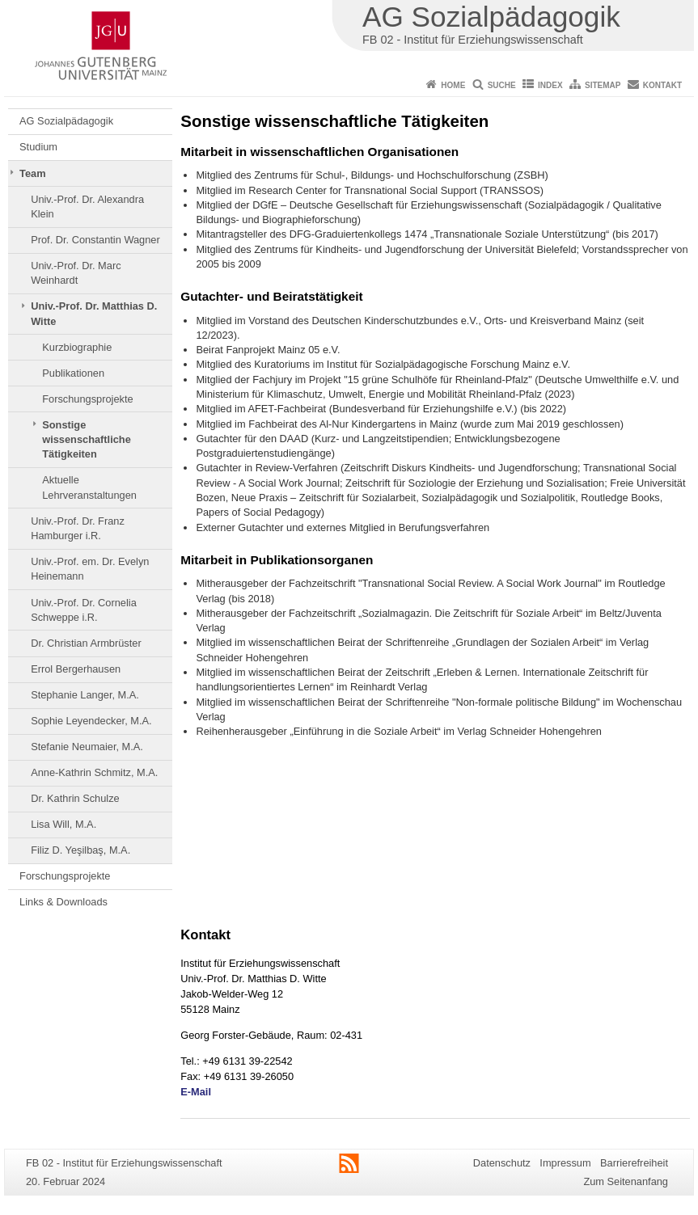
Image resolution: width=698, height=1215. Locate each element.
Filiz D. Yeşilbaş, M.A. (80, 850)
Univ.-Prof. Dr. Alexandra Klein (87, 206)
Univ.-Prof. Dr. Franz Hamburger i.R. (78, 528)
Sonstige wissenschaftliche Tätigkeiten (86, 440)
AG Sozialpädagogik (66, 121)
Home (453, 85)
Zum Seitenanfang (625, 1181)
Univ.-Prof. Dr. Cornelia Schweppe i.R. (84, 610)
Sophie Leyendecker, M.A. (91, 721)
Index (550, 85)
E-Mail (195, 1092)
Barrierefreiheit (634, 1163)
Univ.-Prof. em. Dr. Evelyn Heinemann (90, 568)
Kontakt (662, 85)
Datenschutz (502, 1163)
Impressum (564, 1163)
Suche (502, 85)
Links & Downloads (63, 902)
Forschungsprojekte (87, 399)
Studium (38, 147)
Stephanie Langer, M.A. (85, 695)
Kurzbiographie (77, 347)
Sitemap (602, 85)
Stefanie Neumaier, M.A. (87, 746)
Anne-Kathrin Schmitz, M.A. (94, 772)
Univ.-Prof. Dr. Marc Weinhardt (76, 272)
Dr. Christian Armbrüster (86, 643)
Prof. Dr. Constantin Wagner (95, 240)
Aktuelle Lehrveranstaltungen (89, 487)
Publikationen (73, 373)
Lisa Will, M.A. (63, 824)
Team (32, 173)
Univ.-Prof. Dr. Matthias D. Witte (94, 313)
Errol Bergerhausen (76, 669)
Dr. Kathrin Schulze (75, 798)
